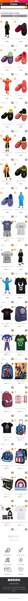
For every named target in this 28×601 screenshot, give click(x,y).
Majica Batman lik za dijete (7, 437)
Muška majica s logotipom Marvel (21, 522)
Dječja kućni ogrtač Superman (7, 294)
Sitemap (13, 590)
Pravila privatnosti (6, 589)
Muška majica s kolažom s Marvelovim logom (20, 238)
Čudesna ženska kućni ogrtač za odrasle (7, 182)
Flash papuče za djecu (21, 67)
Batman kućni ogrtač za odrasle (7, 38)
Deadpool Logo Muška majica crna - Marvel (7, 324)
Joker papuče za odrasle (7, 67)
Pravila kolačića (14, 589)
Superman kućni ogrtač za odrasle (21, 209)
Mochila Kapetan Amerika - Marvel (21, 465)
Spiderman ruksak (7, 408)
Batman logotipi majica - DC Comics (7, 266)
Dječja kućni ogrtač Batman (21, 266)
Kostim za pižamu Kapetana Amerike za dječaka (7, 352)
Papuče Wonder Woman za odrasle (21, 152)
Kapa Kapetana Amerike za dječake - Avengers (21, 494)
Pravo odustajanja (22, 589)
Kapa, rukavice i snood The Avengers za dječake (7, 523)
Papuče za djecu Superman (7, 209)
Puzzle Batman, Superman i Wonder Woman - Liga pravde (21, 381)
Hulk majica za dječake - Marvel (20, 351)
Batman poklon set (7, 493)
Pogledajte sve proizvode (14, 539)
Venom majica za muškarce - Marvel (21, 294)
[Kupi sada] (12, 46)
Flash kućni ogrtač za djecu (7, 95)
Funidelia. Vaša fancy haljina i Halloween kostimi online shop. (13, 4)
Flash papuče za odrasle (21, 95)
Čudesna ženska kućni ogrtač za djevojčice (7, 153)
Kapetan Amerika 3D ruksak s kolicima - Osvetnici (21, 438)
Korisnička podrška (14, 583)
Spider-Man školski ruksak (7, 380)
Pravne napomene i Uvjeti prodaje (18, 587)
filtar (2, 15)
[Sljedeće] (19, 536)
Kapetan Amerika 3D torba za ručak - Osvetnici (7, 466)
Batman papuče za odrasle (7, 124)
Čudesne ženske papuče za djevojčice (21, 125)
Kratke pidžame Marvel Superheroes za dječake (7, 238)
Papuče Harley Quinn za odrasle (20, 38)
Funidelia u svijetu (6, 587)
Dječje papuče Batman (21, 181)
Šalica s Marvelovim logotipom (21, 408)
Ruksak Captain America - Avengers (21, 323)
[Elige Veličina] (2, 46)
